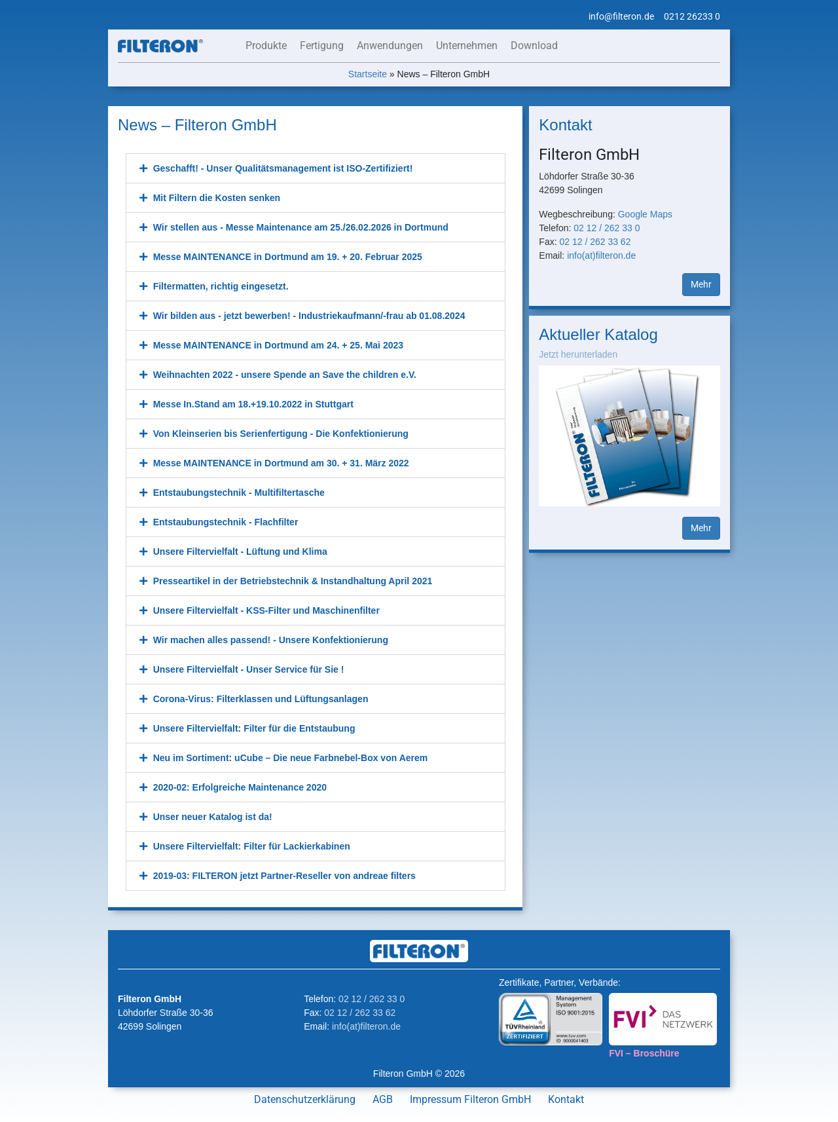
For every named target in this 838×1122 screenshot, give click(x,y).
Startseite (367, 74)
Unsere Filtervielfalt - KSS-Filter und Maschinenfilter (266, 610)
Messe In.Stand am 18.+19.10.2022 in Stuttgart (253, 404)
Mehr (701, 284)
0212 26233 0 (692, 16)
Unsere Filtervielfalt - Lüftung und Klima (240, 551)
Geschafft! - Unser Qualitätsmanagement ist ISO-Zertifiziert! (283, 168)
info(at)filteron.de (601, 255)
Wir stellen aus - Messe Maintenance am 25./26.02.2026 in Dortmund (300, 227)
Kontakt (566, 1099)
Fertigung (322, 45)
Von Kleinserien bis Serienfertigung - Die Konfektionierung (281, 433)
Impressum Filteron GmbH (470, 1099)
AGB (383, 1099)
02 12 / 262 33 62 (594, 241)
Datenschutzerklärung (304, 1099)
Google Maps (645, 214)
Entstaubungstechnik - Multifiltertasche (239, 492)
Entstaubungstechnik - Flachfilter (226, 522)
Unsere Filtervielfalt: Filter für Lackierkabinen (251, 846)
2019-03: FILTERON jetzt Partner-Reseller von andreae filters (284, 875)
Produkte (266, 45)
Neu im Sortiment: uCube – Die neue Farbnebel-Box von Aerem (290, 758)
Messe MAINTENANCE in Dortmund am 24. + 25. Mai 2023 (278, 345)
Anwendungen (390, 45)
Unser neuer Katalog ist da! (212, 817)
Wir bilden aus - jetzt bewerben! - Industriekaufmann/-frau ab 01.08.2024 (309, 315)
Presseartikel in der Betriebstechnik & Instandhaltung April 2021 (293, 581)
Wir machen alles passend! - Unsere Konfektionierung (270, 640)
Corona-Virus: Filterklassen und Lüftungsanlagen (261, 699)
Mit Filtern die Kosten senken (216, 198)
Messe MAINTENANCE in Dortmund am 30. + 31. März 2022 (281, 463)
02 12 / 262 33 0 (607, 228)
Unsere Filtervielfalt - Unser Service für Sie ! (248, 669)
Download (534, 45)
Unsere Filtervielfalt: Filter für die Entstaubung (254, 728)
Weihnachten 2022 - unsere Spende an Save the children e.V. (284, 374)
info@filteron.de (621, 16)
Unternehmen (467, 45)
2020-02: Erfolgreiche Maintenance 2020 (240, 787)
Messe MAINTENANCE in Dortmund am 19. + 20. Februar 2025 (287, 257)
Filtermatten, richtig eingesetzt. (221, 286)
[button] (315, 168)
